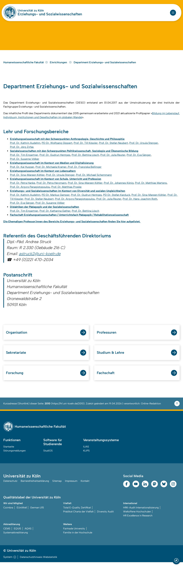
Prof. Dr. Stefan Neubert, (39, 202)
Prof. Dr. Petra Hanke (22, 186)
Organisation (17, 337)
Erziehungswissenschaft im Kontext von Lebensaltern (43, 174)
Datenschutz (10, 485)
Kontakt (85, 485)
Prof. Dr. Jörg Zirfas (22, 150)
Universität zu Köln (31, 10)
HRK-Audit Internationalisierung (141, 512)
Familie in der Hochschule (77, 537)
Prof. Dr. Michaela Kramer (51, 170)
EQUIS (17, 533)
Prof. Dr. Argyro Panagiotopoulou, (75, 202)
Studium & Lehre (110, 357)
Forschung (15, 377)
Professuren (107, 337)
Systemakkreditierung (15, 537)
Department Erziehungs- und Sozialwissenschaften (105, 65)
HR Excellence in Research (137, 520)
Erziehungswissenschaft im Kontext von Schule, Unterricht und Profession (55, 182)
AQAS (28, 533)
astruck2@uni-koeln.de (39, 257)
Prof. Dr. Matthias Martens (151, 186)
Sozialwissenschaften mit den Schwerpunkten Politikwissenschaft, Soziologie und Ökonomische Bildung (74, 154)
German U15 (37, 512)
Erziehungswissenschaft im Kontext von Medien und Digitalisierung (52, 166)
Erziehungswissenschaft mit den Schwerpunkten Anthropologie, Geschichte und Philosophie (67, 142)
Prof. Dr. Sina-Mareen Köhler (27, 178)
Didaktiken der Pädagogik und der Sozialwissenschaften (44, 210)
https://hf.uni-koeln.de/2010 (68, 408)
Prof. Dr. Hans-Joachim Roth (140, 202)
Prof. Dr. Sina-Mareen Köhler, (85, 186)
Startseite (8, 451)
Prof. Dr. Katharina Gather (55, 214)
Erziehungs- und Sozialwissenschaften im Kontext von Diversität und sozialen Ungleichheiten (67, 194)
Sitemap (57, 485)
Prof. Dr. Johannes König (119, 186)
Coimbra (8, 512)
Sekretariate (16, 357)
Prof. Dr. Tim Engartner (24, 158)
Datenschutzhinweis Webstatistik (38, 561)
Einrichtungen (61, 65)
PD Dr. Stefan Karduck (116, 198)
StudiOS (48, 455)
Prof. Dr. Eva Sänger (139, 158)
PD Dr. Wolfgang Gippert (57, 146)
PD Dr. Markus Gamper (56, 198)
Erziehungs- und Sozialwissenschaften (50, 14)
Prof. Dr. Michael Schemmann (94, 178)
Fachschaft (106, 377)
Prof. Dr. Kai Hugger (22, 170)
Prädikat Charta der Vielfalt (78, 516)
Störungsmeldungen (14, 455)
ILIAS (86, 451)
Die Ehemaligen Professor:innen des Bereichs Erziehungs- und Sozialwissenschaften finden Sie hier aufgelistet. (71, 225)
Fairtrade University (74, 533)
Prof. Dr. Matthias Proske (66, 190)
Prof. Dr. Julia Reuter (112, 158)
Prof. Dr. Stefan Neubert (113, 146)
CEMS (6, 533)
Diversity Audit (105, 516)
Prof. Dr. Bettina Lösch (85, 158)
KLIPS (86, 455)
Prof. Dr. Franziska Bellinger (84, 170)
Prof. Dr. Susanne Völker (24, 162)
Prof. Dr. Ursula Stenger (143, 146)
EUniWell (22, 512)
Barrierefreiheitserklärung (35, 485)
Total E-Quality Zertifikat (77, 512)
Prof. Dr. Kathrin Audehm (25, 146)
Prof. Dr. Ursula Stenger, (60, 178)
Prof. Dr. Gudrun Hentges (55, 158)
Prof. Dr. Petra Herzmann (51, 186)
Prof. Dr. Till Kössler (86, 146)
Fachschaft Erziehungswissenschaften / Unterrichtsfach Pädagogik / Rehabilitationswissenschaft (69, 218)
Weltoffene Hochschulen (137, 516)
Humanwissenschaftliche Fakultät (25, 65)
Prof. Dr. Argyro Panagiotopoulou (30, 190)
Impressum (71, 485)
